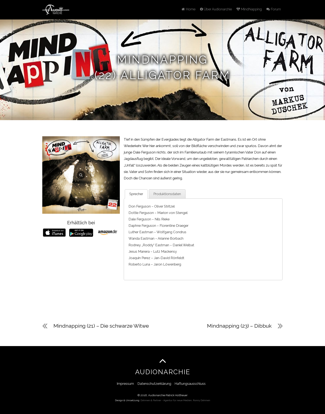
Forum (273, 9)
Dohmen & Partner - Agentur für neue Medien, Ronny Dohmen (175, 400)
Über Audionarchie (213, 9)
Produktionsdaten (167, 194)
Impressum (125, 383)
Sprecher (136, 194)
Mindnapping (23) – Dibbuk (239, 325)
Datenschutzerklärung (154, 383)
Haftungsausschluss (190, 383)
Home (185, 9)
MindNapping (247, 9)
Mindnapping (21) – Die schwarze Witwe (101, 325)
